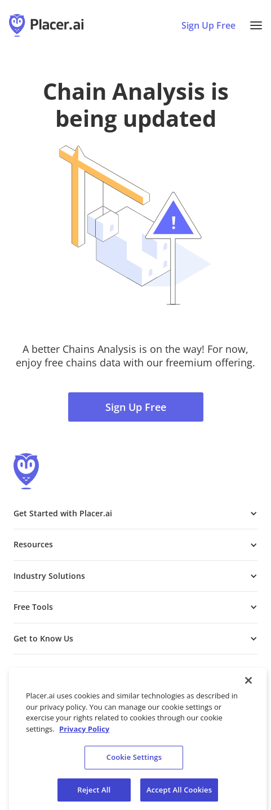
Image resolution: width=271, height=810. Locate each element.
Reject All (93, 794)
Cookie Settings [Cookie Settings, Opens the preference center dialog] (134, 761)
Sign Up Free (135, 407)
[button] (256, 25)
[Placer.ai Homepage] (46, 25)
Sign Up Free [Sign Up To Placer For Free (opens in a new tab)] (208, 25)
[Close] (248, 684)
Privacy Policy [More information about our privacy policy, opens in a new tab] (84, 733)
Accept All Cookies (179, 794)
